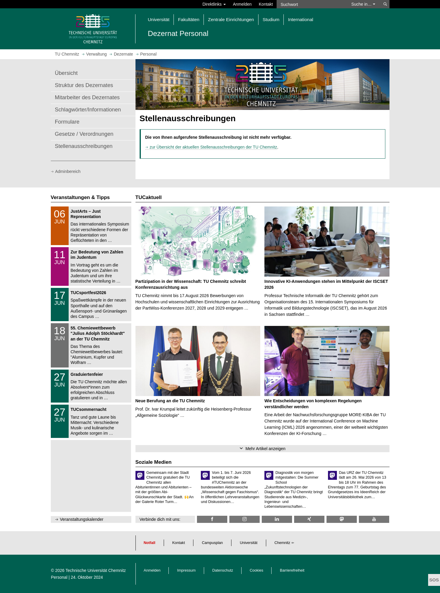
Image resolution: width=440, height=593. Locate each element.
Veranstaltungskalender (81, 519)
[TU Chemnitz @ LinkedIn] (277, 519)
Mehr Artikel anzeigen (265, 448)
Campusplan (212, 543)
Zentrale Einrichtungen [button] (231, 19)
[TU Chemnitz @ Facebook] (212, 519)
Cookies (257, 570)
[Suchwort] (311, 4)
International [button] (300, 19)
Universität (249, 543)
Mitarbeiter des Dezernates (87, 97)
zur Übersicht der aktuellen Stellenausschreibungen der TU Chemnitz (213, 147)
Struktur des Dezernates (84, 85)
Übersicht (66, 73)
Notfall (149, 543)
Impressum (186, 570)
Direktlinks (214, 4)
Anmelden (242, 4)
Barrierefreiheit (292, 570)
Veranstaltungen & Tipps (80, 197)
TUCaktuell (148, 197)
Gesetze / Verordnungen (84, 134)
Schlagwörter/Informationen (88, 110)
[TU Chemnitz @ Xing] (309, 519)
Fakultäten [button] (188, 19)
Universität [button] (159, 19)
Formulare (67, 122)
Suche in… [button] (363, 4)
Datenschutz (222, 570)
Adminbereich (68, 171)
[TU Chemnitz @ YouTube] (374, 519)
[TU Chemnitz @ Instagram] (244, 519)
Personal (59, 577)
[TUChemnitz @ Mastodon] (342, 519)
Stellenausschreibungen (84, 146)
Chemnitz (282, 543)
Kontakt (266, 4)
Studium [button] (271, 19)
